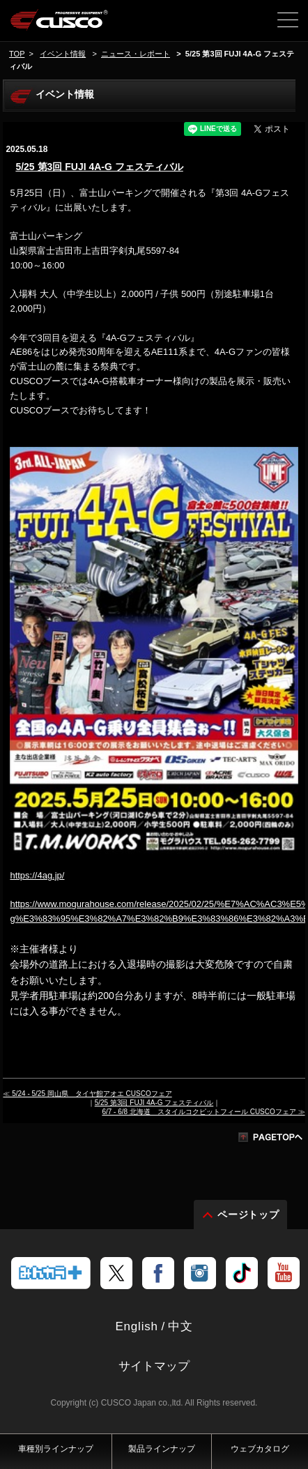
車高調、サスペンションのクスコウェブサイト (59, 25)
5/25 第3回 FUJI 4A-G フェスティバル (99, 166)
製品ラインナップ (161, 1449)
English (136, 1326)
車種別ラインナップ (55, 1449)
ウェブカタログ (260, 1449)
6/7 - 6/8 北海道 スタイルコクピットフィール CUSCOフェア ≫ (203, 1112)
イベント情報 (63, 54)
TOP (16, 54)
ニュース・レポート (135, 54)
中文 (180, 1326)
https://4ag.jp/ (37, 875)
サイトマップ (154, 1366)
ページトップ (248, 1214)
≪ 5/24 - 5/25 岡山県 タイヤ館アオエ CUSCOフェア (87, 1093)
